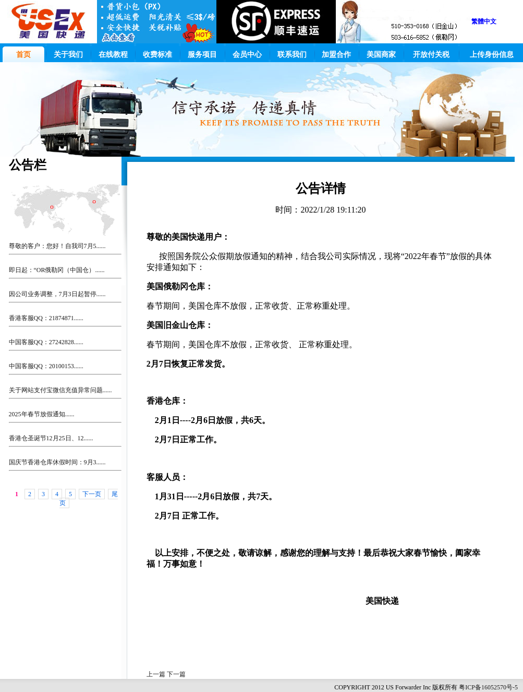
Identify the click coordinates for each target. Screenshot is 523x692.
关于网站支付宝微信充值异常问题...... (60, 390)
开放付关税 (431, 54)
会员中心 (247, 54)
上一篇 (157, 674)
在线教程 (113, 54)
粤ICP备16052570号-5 (488, 687)
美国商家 (381, 54)
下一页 (91, 494)
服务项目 (202, 54)
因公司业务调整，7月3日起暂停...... (57, 294)
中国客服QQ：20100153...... (46, 366)
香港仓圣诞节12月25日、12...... (51, 438)
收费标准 (157, 54)
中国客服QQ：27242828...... (46, 342)
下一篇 (176, 674)
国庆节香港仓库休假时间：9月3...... (57, 462)
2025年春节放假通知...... (42, 414)
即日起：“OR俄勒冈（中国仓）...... (57, 270)
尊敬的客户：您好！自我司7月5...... (57, 246)
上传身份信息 (492, 54)
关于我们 (68, 54)
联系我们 (292, 54)
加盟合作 (336, 54)
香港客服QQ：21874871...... (46, 318)
